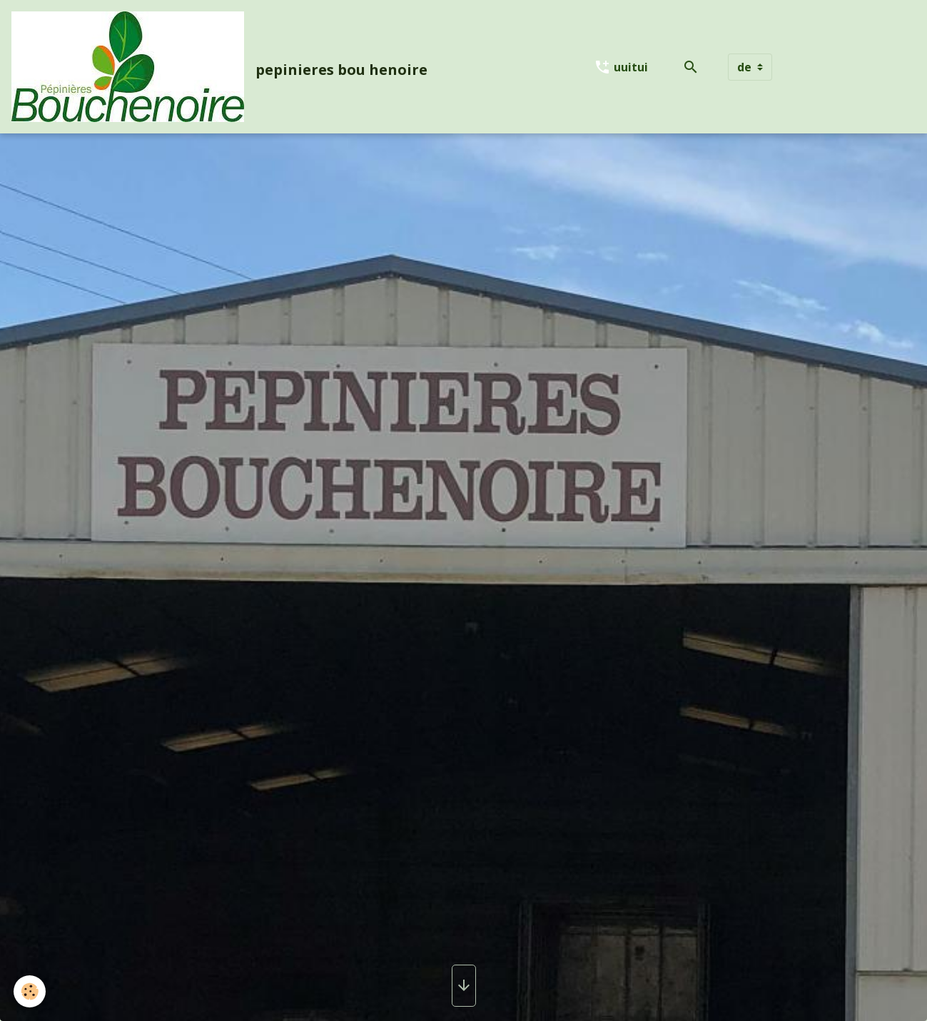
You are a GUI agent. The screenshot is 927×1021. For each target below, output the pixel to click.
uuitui (621, 67)
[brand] (222, 66)
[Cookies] (30, 991)
